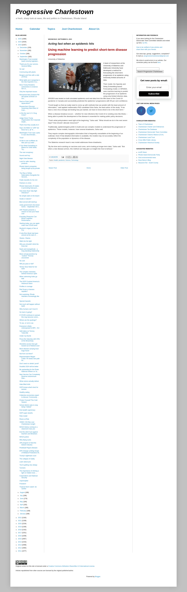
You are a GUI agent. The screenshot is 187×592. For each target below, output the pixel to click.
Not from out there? (26, 354)
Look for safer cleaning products (27, 162)
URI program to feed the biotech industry (27, 444)
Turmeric (22, 468)
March (22, 508)
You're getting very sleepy (28, 465)
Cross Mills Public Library (147, 140)
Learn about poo (25, 462)
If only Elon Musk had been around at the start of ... (28, 234)
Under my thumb (25, 336)
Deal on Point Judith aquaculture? (26, 102)
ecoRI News (142, 152)
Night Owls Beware (26, 158)
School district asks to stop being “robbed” (28, 406)
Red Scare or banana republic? (26, 290)
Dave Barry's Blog (144, 160)
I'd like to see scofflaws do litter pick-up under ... (28, 141)
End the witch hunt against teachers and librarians (28, 433)
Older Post (124, 168)
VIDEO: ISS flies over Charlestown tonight (27, 423)
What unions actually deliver (29, 381)
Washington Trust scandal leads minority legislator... (29, 60)
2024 (20, 42)
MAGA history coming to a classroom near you (28, 428)
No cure (22, 261)
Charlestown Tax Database (147, 129)
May (21, 502)
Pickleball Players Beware (28, 448)
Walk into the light (25, 241)
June (22, 498)
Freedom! (22, 484)
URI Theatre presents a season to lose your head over (29, 212)
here (159, 62)
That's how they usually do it (29, 125)
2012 (20, 548)
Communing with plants (27, 72)
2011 (20, 551)
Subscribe (153, 94)
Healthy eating (24, 392)
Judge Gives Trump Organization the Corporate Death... (29, 120)
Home (19, 29)
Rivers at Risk (24, 419)
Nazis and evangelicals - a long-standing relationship (29, 250)
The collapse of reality (27, 459)
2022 (20, 518)
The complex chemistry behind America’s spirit (28, 273)
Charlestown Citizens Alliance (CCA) (150, 135)
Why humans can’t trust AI (28, 309)
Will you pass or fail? (26, 264)
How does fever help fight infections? (28, 192)
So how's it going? (25, 312)
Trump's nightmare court (27, 456)
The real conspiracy (26, 152)
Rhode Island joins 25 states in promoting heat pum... (29, 187)
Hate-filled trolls (24, 384)
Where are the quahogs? (28, 320)
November (24, 50)
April (21, 505)
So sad (21, 69)
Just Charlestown (72, 29)
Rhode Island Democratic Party (149, 155)
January (23, 514)
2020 (20, 524)
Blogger (97, 576)
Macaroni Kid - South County (148, 163)
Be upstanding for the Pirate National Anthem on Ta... (29, 370)
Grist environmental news (147, 157)
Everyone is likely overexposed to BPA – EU (29, 327)
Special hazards (25, 301)
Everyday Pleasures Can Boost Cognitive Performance (28, 218)
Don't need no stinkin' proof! (29, 363)
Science (68, 160)
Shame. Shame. (25, 238)
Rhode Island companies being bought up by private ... (29, 168)
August (22, 492)
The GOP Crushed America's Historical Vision (29, 282)
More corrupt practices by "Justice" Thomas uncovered (28, 256)
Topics (51, 29)
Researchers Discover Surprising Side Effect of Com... (28, 108)
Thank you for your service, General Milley (28, 65)
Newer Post (53, 168)
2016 (20, 536)
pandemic (62, 160)
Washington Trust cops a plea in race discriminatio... (29, 134)
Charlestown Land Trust (146, 137)
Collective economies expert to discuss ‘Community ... (29, 396)
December (24, 47)
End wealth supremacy (27, 410)
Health (56, 160)
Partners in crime (25, 183)
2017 (20, 533)
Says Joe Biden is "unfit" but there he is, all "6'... (29, 129)
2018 (20, 530)
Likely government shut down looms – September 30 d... (29, 206)
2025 (20, 39)
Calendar (35, 29)
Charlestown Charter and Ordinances (151, 127)
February (23, 511)
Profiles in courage (25, 286)
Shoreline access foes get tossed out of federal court (29, 345)
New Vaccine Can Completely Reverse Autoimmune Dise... (29, 376)
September (24, 56)
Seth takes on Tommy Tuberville (26, 332)
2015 (20, 539)
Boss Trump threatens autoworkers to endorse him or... (28, 87)
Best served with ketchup (28, 202)
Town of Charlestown (145, 124)
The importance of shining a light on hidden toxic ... (29, 472)
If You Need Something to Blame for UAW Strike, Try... (28, 147)
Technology (74, 160)
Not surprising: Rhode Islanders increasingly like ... (29, 296)
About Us (94, 29)
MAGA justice (24, 437)
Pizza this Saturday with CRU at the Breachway (29, 340)
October (23, 54)
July (21, 495)
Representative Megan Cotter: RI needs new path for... (29, 358)
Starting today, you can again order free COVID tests (29, 224)
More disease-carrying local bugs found (29, 349)
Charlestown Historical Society (148, 143)
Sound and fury (24, 155)
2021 (20, 521)
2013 (20, 545)
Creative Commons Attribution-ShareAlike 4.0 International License (71, 566)
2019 (20, 527)
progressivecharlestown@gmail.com (156, 56)
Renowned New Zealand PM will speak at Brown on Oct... (29, 96)
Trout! (21, 138)
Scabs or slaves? (25, 199)
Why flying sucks (25, 440)
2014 (20, 542)
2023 (20, 45)
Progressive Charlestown (55, 11)
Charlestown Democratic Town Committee (152, 132)
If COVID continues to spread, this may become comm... (29, 316)
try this (144, 43)
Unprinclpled (23, 481)
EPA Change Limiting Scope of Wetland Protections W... (29, 452)
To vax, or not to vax (26, 323)
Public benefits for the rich (28, 180)
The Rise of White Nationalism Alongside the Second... (29, 175)
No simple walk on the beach (29, 196)
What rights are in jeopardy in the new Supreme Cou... (29, 81)
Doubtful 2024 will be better (28, 366)
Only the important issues (28, 92)
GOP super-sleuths (26, 413)
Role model (23, 416)
